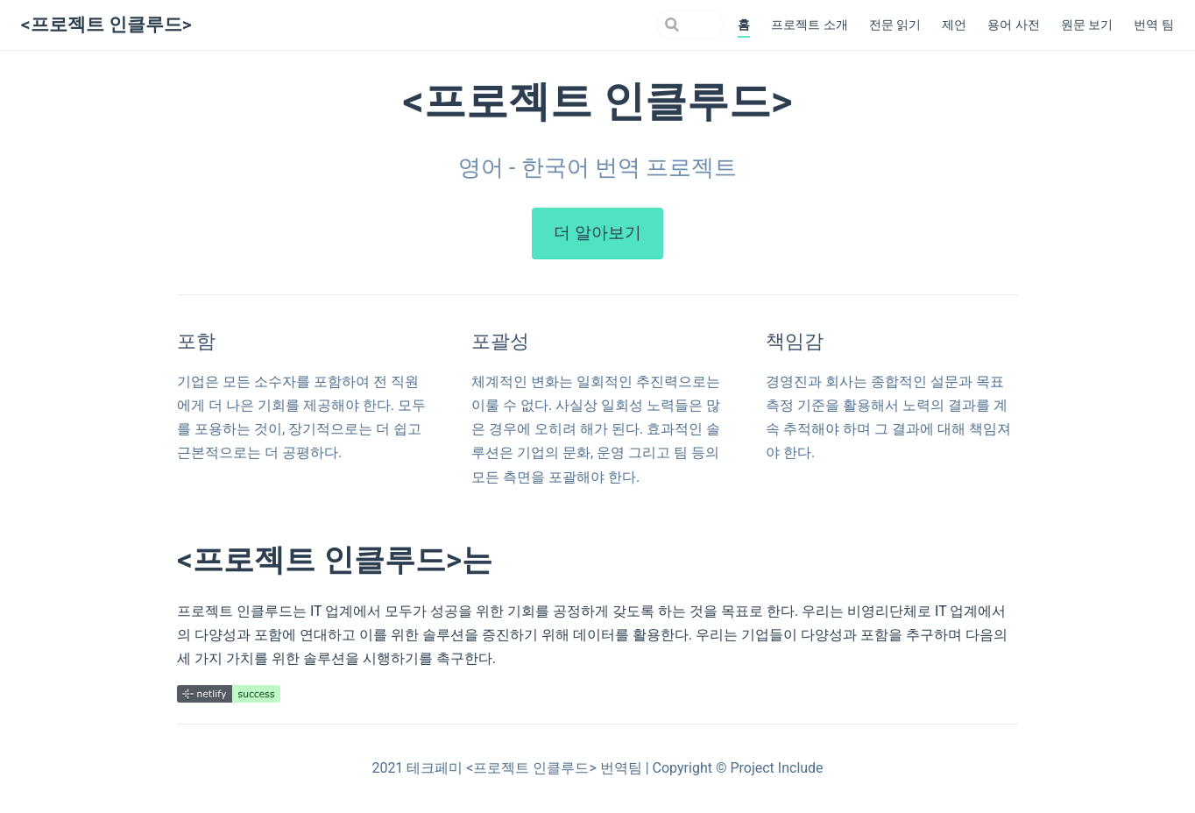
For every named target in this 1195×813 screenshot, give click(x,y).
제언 (954, 25)
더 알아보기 (597, 233)
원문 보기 (1087, 25)
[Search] (635, 24)
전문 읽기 (895, 25)
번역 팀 (1154, 25)
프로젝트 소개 (809, 25)
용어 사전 (1013, 25)
